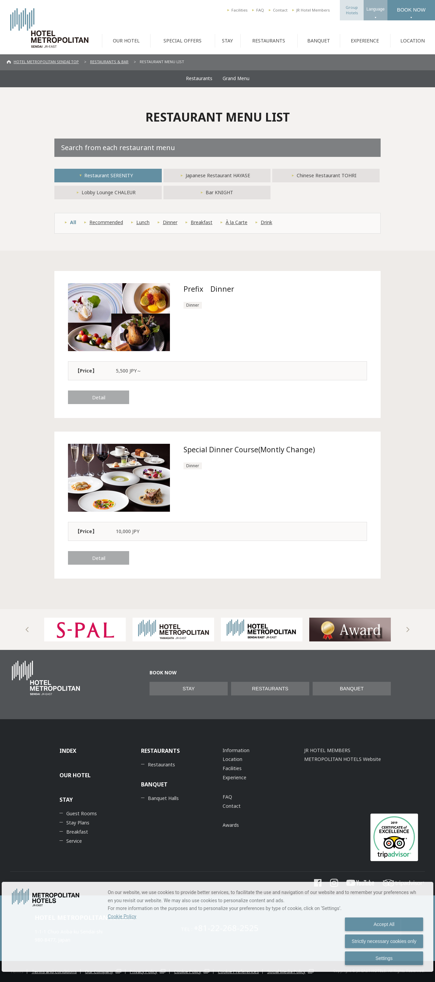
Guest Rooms (81, 813)
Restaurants (199, 78)
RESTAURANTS (268, 40)
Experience (234, 777)
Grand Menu (236, 78)
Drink (266, 222)
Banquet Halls (163, 798)
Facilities (239, 10)
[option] (85, 629)
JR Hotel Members (313, 10)
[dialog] (217, 927)
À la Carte (236, 222)
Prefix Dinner (209, 289)
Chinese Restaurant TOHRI (326, 175)
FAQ (260, 10)
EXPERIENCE (365, 40)
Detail (98, 397)
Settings (384, 958)
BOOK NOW (411, 10)
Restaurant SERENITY (108, 175)
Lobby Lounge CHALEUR (109, 192)
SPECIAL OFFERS (182, 40)
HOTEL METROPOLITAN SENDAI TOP (46, 61)
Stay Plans (77, 822)
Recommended (106, 222)
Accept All (383, 924)
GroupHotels (352, 10)
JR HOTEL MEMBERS (327, 750)
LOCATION (412, 40)
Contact (280, 10)
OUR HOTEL (126, 40)
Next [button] (408, 629)
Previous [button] (27, 629)
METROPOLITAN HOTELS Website (342, 759)
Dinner (170, 222)
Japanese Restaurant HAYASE (218, 175)
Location (232, 759)
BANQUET (318, 40)
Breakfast (201, 222)
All (73, 222)
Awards (231, 825)
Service (74, 841)
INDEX (67, 750)
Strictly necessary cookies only (384, 941)
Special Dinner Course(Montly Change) (250, 449)
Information (236, 750)
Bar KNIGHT (219, 192)
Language (375, 9)
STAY (227, 40)
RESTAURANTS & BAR (109, 61)
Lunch (143, 222)
